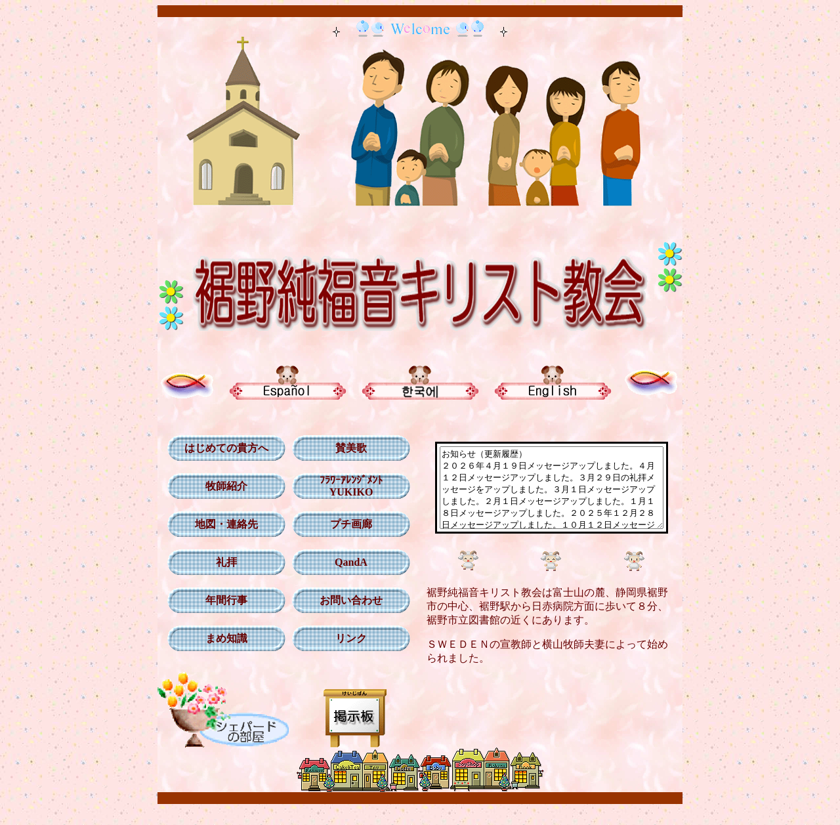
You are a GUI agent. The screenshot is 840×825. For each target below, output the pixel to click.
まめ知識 (222, 638)
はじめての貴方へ (222, 448)
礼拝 (221, 562)
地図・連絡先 (221, 524)
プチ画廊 (347, 524)
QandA (346, 562)
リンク (346, 638)
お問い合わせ (346, 600)
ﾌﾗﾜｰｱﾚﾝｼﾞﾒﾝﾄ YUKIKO (346, 486)
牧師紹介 (222, 486)
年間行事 (222, 600)
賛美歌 (346, 448)
